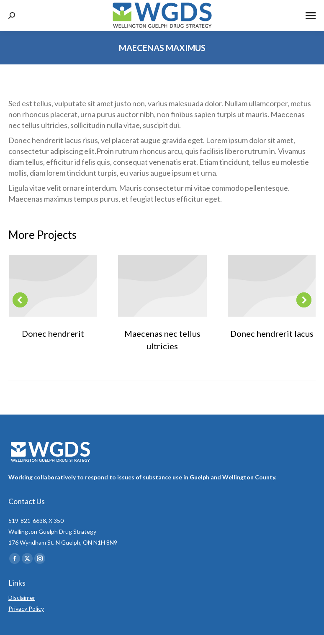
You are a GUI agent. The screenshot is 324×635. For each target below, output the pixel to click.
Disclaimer (21, 597)
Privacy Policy (26, 608)
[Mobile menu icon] (311, 15)
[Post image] (53, 286)
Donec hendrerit (53, 333)
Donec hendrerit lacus (272, 333)
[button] (20, 299)
